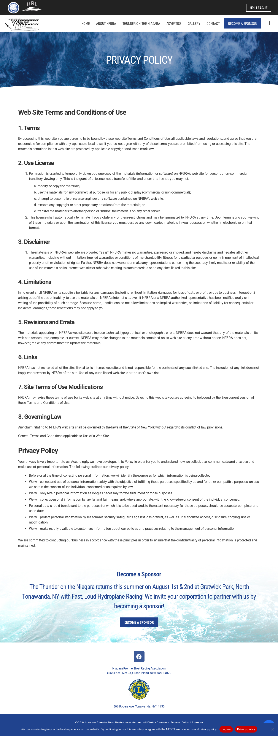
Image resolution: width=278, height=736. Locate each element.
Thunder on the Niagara (141, 23)
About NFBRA (106, 23)
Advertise (174, 23)
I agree (226, 729)
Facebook (269, 23)
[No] (272, 729)
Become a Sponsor (242, 23)
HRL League (257, 7)
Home (85, 23)
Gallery (194, 23)
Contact (213, 23)
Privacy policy (246, 729)
